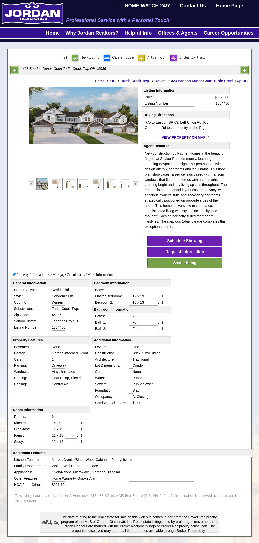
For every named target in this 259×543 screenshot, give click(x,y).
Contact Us (193, 5)
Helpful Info (138, 33)
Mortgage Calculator (66, 275)
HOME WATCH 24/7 (147, 5)
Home (53, 33)
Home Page (229, 5)
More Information (100, 275)
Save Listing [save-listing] (184, 263)
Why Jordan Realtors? (91, 33)
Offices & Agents (178, 33)
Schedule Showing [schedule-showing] (184, 241)
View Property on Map (186, 137)
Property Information (31, 275)
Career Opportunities (229, 33)
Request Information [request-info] (184, 252)
